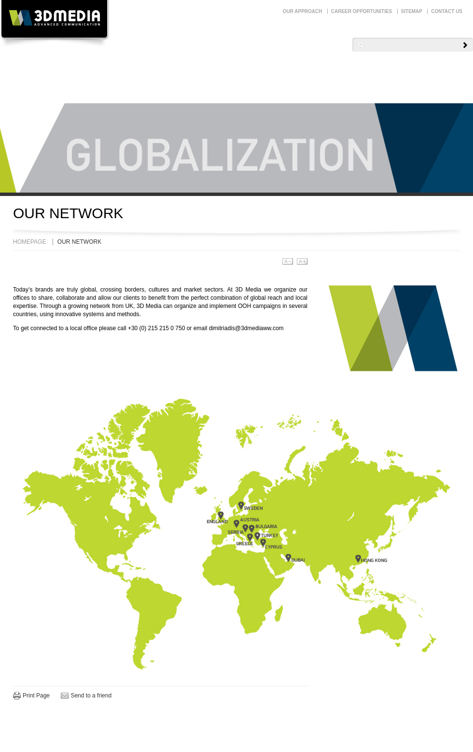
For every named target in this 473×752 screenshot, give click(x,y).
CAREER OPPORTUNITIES (361, 11)
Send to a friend (90, 695)
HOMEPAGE (29, 241)
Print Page (36, 695)
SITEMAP (411, 11)
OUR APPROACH (302, 11)
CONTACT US (446, 11)
